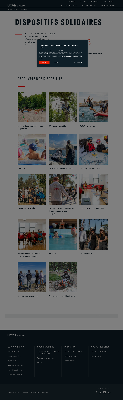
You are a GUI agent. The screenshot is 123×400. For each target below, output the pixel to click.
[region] (62, 53)
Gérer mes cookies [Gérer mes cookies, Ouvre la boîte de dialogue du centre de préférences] (78, 62)
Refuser (56, 62)
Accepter (44, 62)
